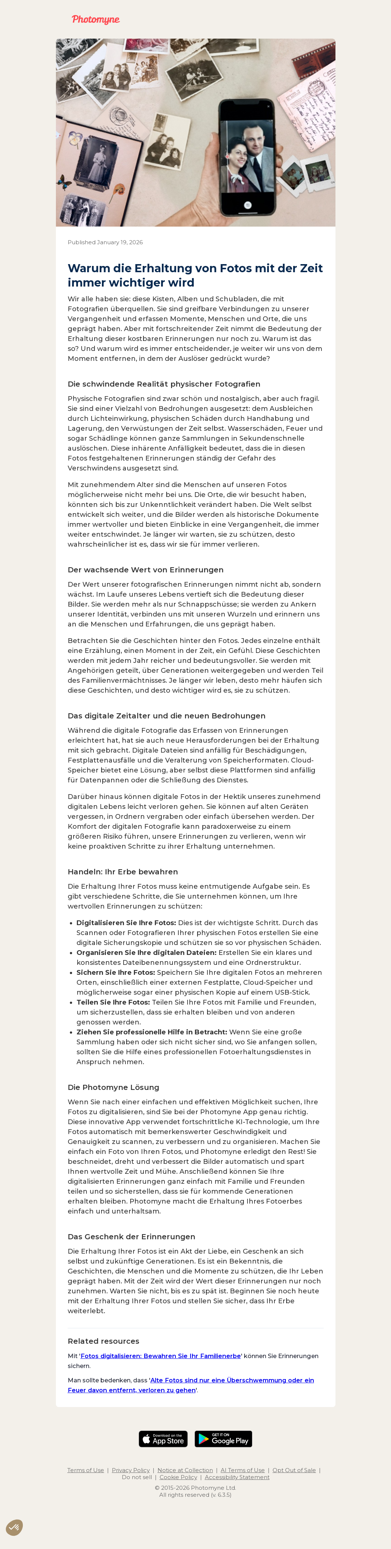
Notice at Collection (185, 1470)
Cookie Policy (178, 1477)
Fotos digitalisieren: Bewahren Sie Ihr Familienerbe (161, 1356)
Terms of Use (85, 1470)
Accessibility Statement (237, 1477)
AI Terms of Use (243, 1470)
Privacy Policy (131, 1470)
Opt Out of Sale (294, 1470)
